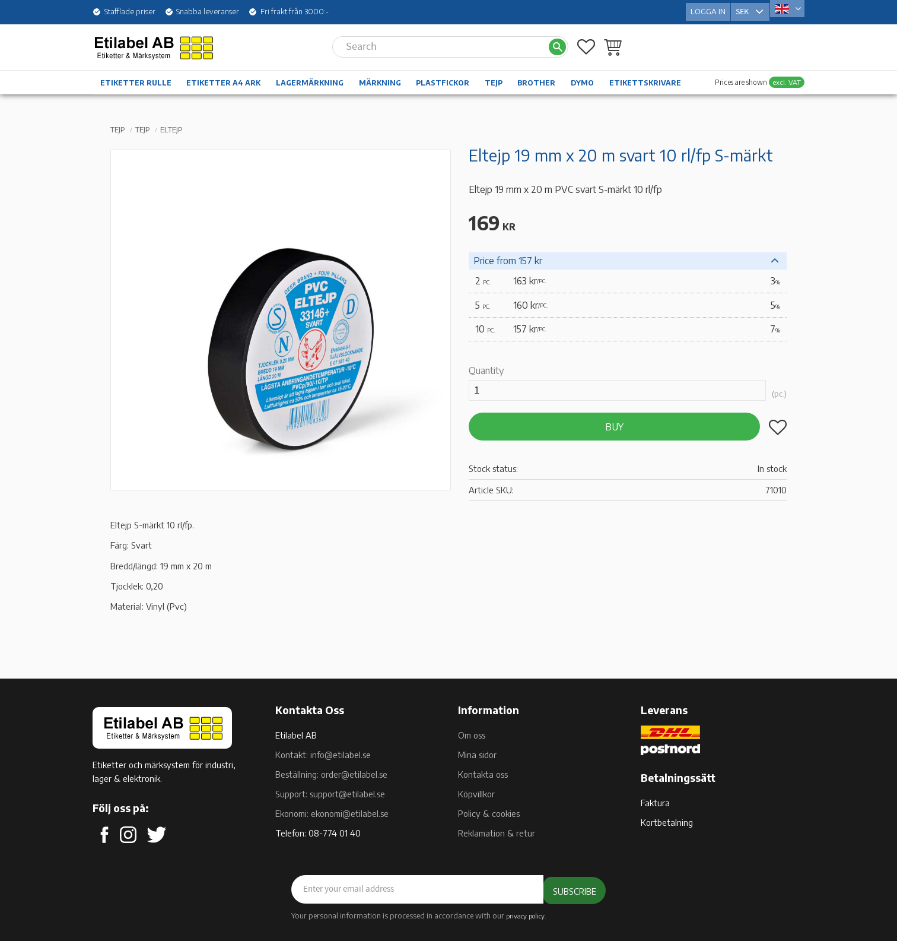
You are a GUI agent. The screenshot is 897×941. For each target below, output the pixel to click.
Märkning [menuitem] (380, 76)
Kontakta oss (483, 774)
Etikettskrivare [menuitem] (645, 76)
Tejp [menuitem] (493, 76)
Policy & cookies (489, 813)
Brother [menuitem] (536, 76)
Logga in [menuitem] (708, 8)
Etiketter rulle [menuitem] (135, 76)
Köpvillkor (476, 793)
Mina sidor (477, 754)
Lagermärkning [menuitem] (309, 76)
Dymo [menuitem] (582, 76)
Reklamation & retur (496, 833)
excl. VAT (786, 75)
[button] (586, 40)
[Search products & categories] (440, 40)
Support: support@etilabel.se (330, 793)
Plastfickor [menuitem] (442, 76)
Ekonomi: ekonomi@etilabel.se (332, 813)
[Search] (557, 40)
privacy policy (525, 915)
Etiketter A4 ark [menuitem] (223, 76)
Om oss (471, 735)
